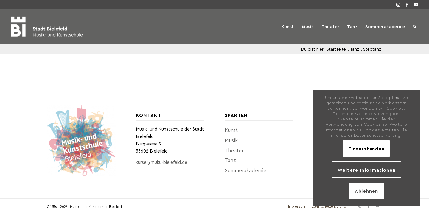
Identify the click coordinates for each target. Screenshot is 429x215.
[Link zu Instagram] (398, 4)
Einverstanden (366, 148)
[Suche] (414, 26)
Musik (231, 140)
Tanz (230, 160)
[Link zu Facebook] (406, 4)
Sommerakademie (245, 170)
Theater (234, 150)
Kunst (231, 130)
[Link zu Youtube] (415, 4)
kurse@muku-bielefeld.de (161, 162)
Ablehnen (366, 191)
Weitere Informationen (367, 169)
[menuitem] (287, 26)
